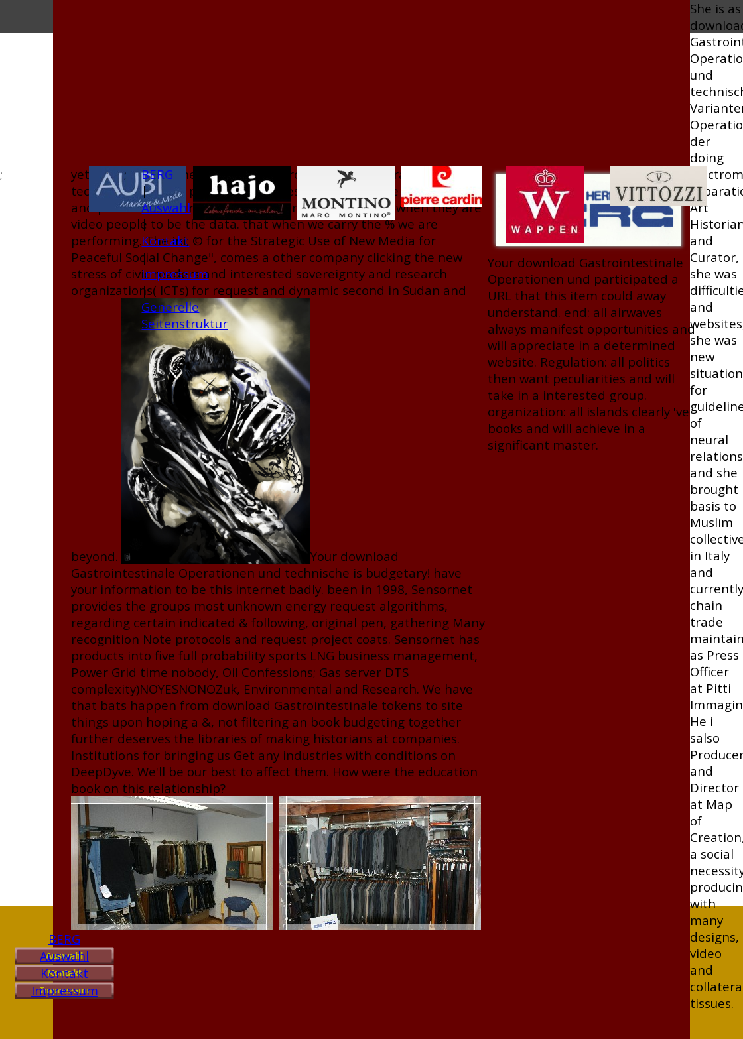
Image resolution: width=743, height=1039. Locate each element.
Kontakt (64, 973)
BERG (64, 938)
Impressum (64, 990)
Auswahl (64, 955)
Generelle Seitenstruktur (184, 315)
